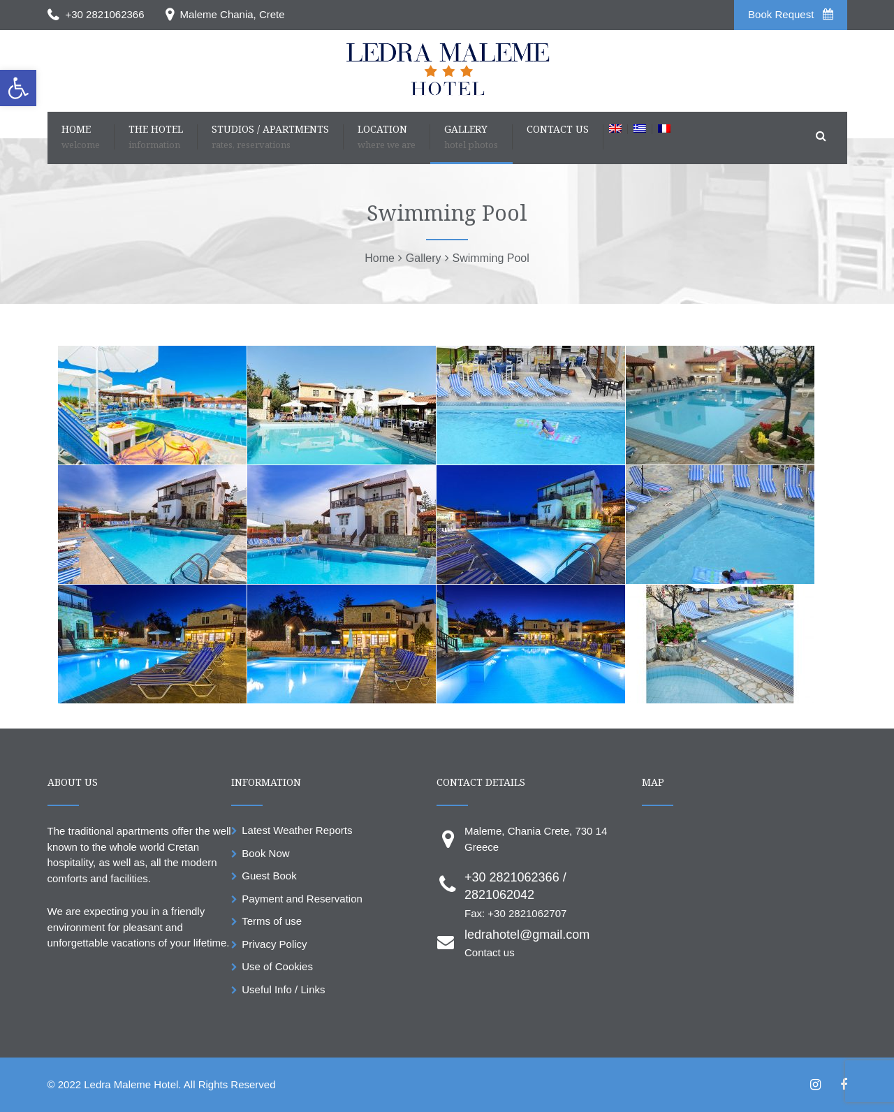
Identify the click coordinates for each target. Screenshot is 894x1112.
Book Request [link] (790, 14)
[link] (18, 88)
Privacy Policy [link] (274, 944)
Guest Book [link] (269, 875)
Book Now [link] (265, 853)
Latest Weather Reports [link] (297, 830)
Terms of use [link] (272, 921)
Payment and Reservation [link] (302, 899)
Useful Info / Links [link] (283, 989)
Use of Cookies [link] (277, 966)
